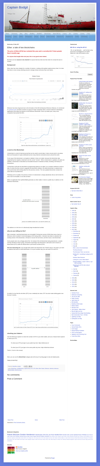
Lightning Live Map (76, 316)
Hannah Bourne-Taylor (25, 436)
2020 (73, 223)
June (74, 244)
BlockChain (48, 33)
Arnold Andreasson (70, 436)
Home (7, 33)
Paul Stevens (9, 439)
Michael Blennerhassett (78, 437)
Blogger (53, 458)
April (74, 269)
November (76, 233)
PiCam (36, 36)
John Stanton (55, 437)
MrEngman (86, 437)
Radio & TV (60, 36)
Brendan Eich (76, 436)
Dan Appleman (12, 437)
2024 (73, 214)
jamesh (89, 439)
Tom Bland (58, 439)
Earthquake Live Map (77, 318)
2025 (73, 212)
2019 (73, 225)
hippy (87, 439)
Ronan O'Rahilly (82, 434)
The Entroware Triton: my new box (81, 252)
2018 (73, 227)
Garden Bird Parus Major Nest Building (81, 313)
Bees (26, 33)
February (75, 273)
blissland (68, 439)
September (76, 237)
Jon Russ (51, 434)
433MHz (8, 39)
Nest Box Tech (75, 307)
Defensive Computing (77, 294)
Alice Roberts (52, 436)
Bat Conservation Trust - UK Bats (80, 315)
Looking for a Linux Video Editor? (81, 259)
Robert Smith (24, 439)
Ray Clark (15, 439)
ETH (34, 368)
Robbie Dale (19, 439)
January (75, 275)
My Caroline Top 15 (76, 204)
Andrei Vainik (63, 436)
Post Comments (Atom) (19, 422)
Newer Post (10, 420)
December (76, 231)
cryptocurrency (27, 368)
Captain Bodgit (17, 7)
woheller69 (47, 436)
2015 (73, 280)
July (74, 241)
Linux (15, 36)
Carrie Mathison (87, 436)
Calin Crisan (10, 436)
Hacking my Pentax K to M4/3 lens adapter (85, 135)
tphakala (76, 434)
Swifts (77, 36)
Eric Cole (33, 437)
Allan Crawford (58, 436)
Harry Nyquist (46, 437)
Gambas (76, 33)
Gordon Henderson (27, 434)
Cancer (64, 33)
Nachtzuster (38, 434)
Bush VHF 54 (56, 33)
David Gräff (23, 437)
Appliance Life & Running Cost (79, 334)
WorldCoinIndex (18, 370)
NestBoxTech (58, 434)
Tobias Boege (53, 439)
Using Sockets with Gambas (86, 81)
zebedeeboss (9, 440)
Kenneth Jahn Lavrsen (68, 434)
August (75, 239)
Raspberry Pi (69, 36)
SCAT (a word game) (77, 332)
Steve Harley (42, 439)
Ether (37, 368)
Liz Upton (66, 437)
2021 (73, 221)
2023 (73, 217)
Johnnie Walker (61, 437)
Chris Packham (16, 436)
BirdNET (39, 33)
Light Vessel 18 (75, 300)
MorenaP (39, 436)
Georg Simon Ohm (39, 437)
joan (92, 439)
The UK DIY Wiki (76, 296)
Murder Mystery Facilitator (78, 330)
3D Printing (84, 36)
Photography (28, 36)
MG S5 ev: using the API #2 (78, 47)
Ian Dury (50, 437)
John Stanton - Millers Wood (78, 309)
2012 (73, 286)
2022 (73, 219)
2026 (73, 210)
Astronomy (14, 33)
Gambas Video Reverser (79, 257)
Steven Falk (47, 439)
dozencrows (79, 439)
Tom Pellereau (63, 439)
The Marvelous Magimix (84, 177)
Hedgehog (8, 36)
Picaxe (42, 36)
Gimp (88, 33)
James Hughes (33, 436)
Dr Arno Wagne (29, 437)
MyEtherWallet (11, 370)
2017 (73, 229)
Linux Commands (76, 325)
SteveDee (20, 447)
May (74, 246)
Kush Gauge (75, 328)
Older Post (61, 420)
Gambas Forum (75, 293)
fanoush (83, 439)
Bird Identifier (75, 302)
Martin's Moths (75, 305)
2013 (73, 284)
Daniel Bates (18, 437)
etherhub (52, 368)
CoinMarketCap (20, 368)
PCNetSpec (90, 437)
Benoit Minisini (89, 434)
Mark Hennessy (71, 437)
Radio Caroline (50, 36)
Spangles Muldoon (31, 439)
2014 (73, 282)
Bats (21, 33)
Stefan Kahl (37, 439)
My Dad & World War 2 (77, 190)
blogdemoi (72, 439)
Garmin (82, 33)
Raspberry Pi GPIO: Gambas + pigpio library (84, 124)
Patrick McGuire (13, 434)
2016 (73, 278)
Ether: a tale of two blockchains (80, 248)
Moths (21, 36)
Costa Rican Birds (76, 336)
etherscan (56, 368)
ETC (32, 368)
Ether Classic (42, 368)
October (75, 235)
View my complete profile (22, 451)
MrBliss (42, 436)
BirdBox (32, 33)
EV (70, 33)
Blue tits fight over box (77, 311)
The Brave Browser (77, 250)
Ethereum (47, 368)
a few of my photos (76, 197)
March (75, 271)
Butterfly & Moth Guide (77, 304)
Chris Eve (45, 434)
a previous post (12, 109)
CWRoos (81, 436)
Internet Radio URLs (76, 327)
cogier (76, 439)
